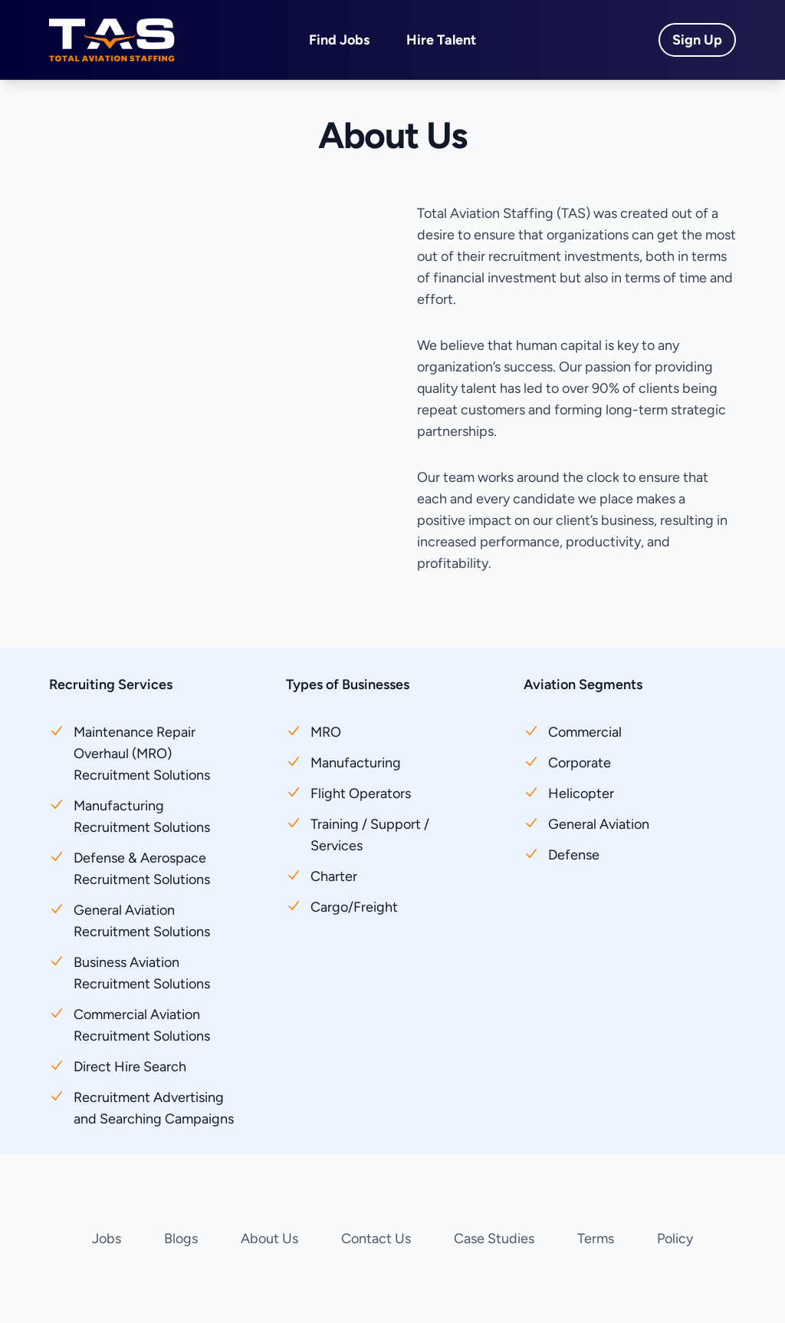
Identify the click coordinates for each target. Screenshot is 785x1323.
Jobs (106, 1238)
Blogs (181, 1238)
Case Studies (494, 1238)
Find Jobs (339, 39)
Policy (675, 1238)
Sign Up (697, 39)
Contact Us (376, 1238)
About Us (269, 1238)
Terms (595, 1238)
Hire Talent (441, 39)
